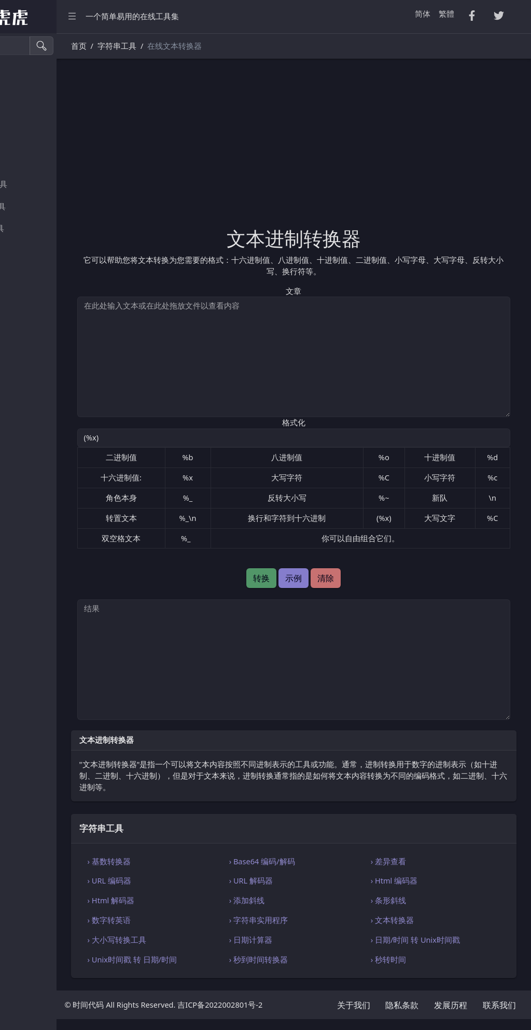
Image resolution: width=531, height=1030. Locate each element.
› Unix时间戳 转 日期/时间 (208, 959)
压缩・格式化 (36, 74)
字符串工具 (32, 316)
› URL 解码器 (302, 880)
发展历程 (450, 1016)
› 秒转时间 (414, 959)
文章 (332, 291)
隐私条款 (401, 1016)
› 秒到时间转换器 (309, 959)
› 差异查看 (414, 861)
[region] (66, 531)
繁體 (446, 13)
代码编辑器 (32, 382)
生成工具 (28, 272)
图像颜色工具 (36, 294)
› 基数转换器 (185, 861)
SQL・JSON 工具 (41, 206)
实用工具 (28, 250)
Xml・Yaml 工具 (40, 228)
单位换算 (28, 338)
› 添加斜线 (297, 900)
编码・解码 (32, 360)
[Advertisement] (331, 149)
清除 (364, 578)
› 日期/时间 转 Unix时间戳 (441, 939)
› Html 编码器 (420, 880)
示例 (332, 578)
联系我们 (499, 1016)
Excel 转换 (30, 162)
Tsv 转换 (26, 118)
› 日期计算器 (301, 939)
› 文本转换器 (418, 920)
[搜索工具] (54, 45)
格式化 (332, 422)
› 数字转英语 (185, 920)
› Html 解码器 (187, 900)
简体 (422, 13)
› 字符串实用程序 (309, 920)
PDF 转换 (28, 140)
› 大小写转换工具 (193, 939)
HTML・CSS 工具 (42, 184)
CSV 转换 (28, 96)
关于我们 (353, 1016)
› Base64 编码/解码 (313, 861)
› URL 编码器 (185, 880)
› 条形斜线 (414, 900)
